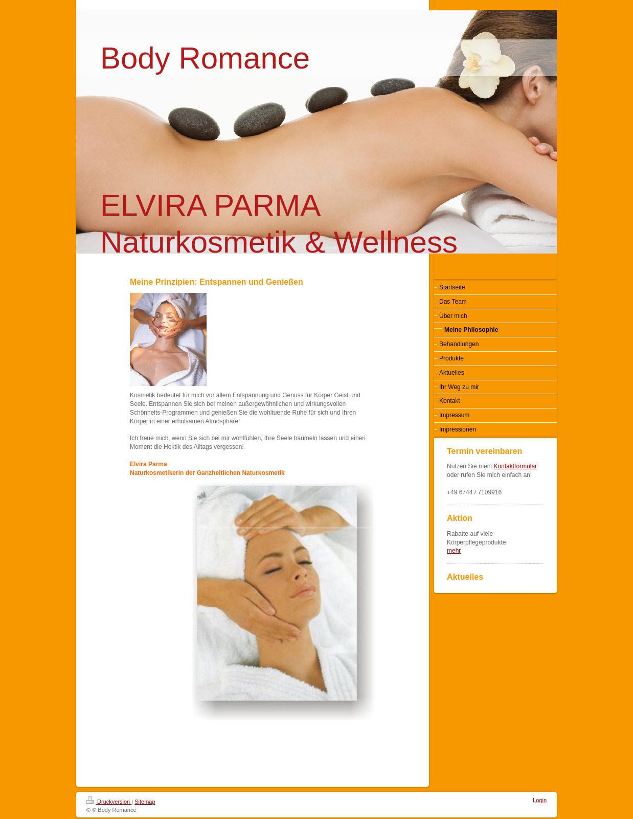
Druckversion (108, 802)
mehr (454, 550)
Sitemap (144, 802)
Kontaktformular (515, 466)
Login (540, 800)
